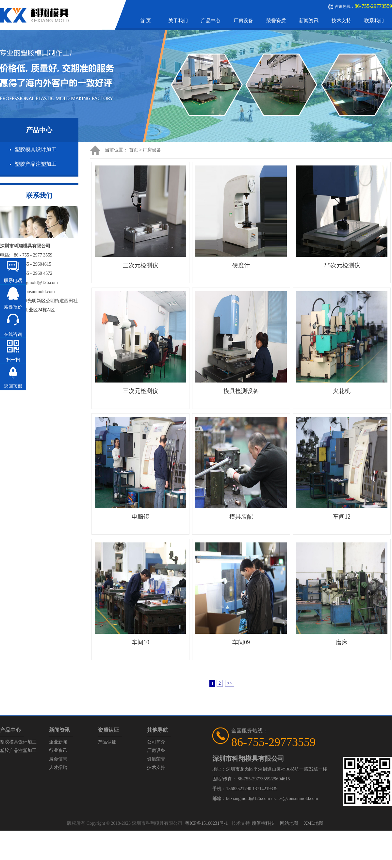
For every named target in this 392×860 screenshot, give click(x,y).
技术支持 (341, 20)
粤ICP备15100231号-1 (206, 823)
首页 (133, 150)
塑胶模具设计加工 (36, 149)
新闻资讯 (308, 20)
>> (229, 683)
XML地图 (313, 823)
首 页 (145, 20)
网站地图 (289, 823)
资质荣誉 (156, 759)
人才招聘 (58, 767)
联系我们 (374, 20)
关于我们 (178, 20)
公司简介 (156, 742)
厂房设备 (243, 20)
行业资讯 (58, 750)
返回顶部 (13, 386)
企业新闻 (58, 742)
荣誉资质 (276, 20)
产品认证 (107, 742)
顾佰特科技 (263, 823)
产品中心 (210, 20)
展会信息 (58, 759)
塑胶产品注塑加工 (36, 164)
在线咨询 (13, 334)
